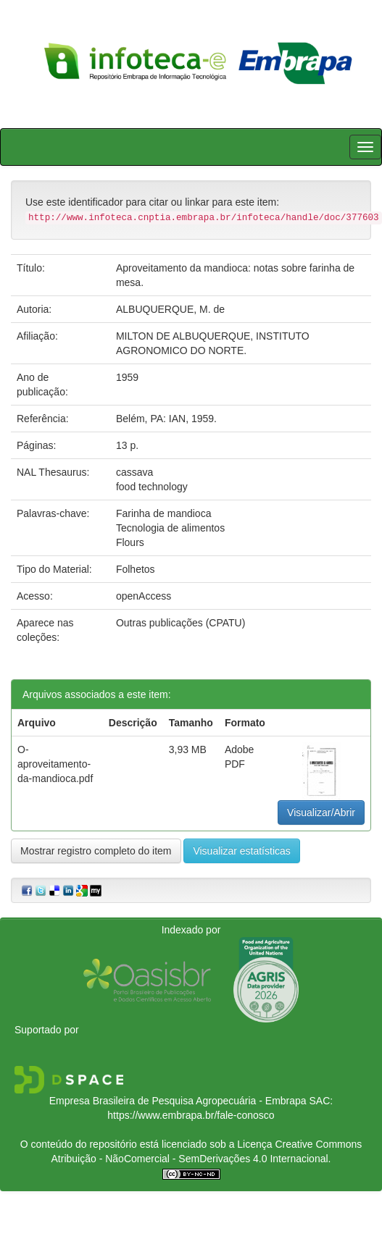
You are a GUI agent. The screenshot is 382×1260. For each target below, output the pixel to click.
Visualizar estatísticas (241, 851)
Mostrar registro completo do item (96, 851)
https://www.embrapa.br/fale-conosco (190, 1115)
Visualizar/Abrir (321, 812)
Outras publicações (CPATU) (180, 623)
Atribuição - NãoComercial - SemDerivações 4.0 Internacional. (191, 1158)
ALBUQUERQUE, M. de (170, 309)
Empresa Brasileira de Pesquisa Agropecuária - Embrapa (178, 1100)
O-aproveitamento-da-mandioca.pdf (55, 764)
